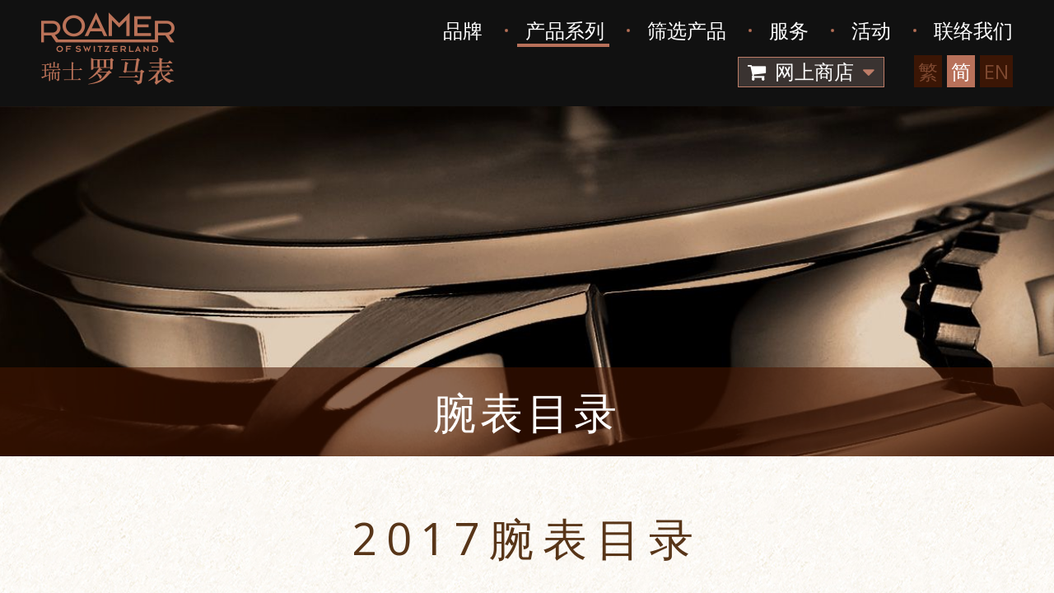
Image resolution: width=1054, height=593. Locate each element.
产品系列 (564, 30)
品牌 (463, 30)
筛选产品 (686, 30)
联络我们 (973, 30)
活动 (871, 30)
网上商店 (811, 71)
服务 (789, 30)
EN (996, 71)
